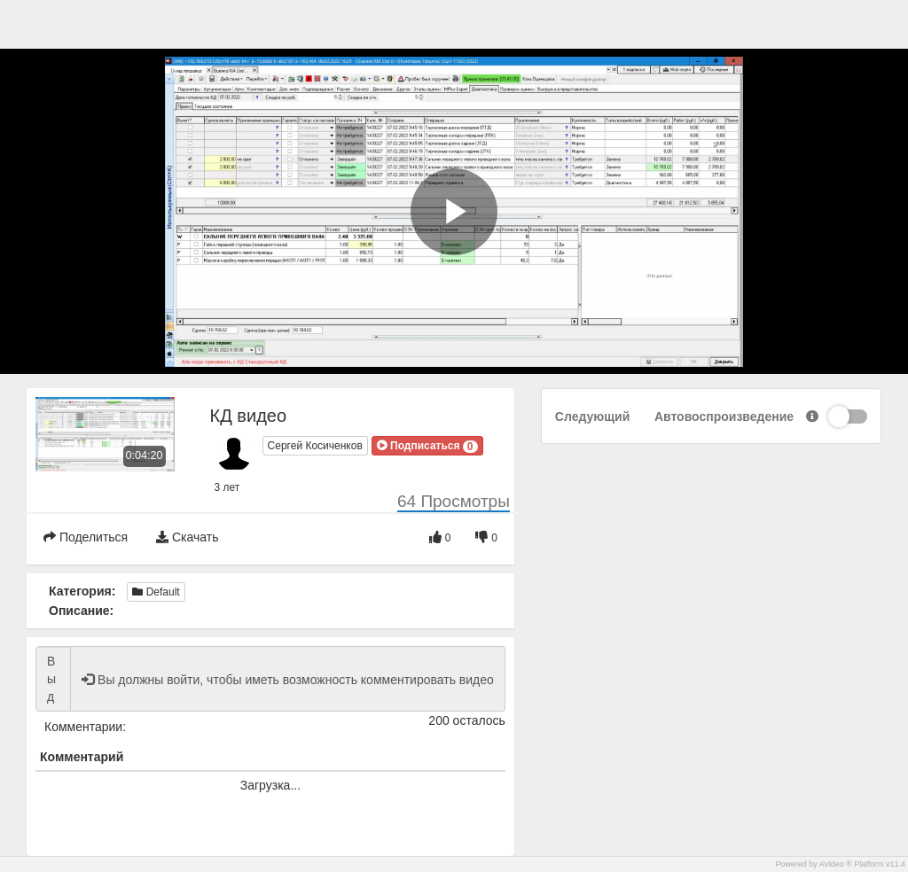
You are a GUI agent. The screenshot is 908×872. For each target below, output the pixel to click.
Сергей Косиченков (315, 446)
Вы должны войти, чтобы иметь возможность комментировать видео (53, 679)
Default (155, 592)
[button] (427, 445)
